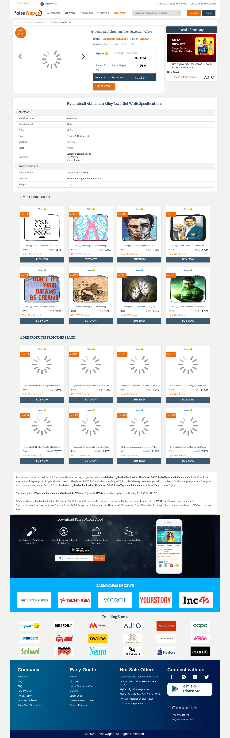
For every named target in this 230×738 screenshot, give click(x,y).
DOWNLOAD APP (209, 4)
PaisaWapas (105, 734)
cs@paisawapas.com (182, 719)
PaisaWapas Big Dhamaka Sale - (139, 676)
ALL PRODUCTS (53, 13)
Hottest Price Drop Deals (82, 700)
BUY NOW (104, 86)
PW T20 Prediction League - (136, 699)
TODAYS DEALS (86, 13)
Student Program (78, 705)
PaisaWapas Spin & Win (132, 703)
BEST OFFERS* (120, 13)
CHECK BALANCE (165, 4)
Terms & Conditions (27, 700)
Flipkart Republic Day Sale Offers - (140, 694)
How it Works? (25, 691)
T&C (97, 70)
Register (194, 13)
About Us (22, 676)
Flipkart (144, 38)
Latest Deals (76, 695)
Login (209, 13)
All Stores (75, 681)
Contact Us (184, 707)
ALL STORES (70, 13)
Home (73, 676)
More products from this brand (47, 337)
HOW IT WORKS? (181, 4)
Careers (74, 691)
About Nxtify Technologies (30, 705)
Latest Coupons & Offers (82, 686)
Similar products (34, 197)
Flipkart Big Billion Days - (135, 689)
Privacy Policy (24, 695)
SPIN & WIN (48, 3)
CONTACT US (195, 4)
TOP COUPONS (103, 13)
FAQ (20, 686)
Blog (20, 681)
